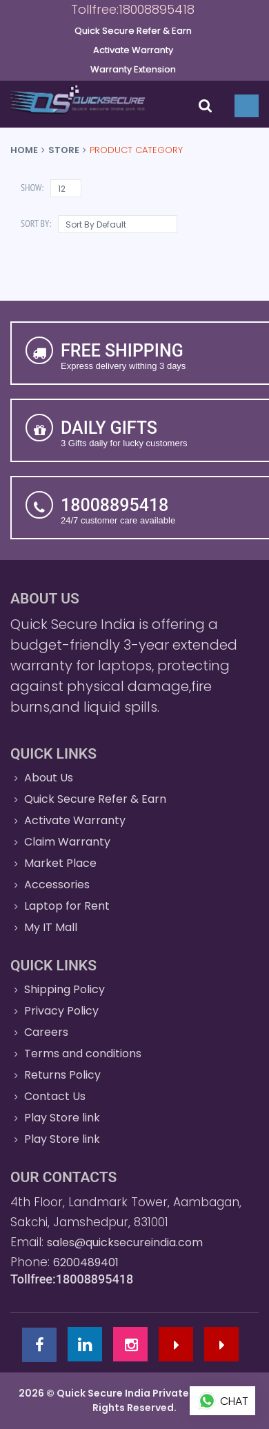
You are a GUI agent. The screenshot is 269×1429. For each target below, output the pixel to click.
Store (63, 150)
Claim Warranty (67, 842)
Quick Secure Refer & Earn (95, 799)
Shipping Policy (64, 989)
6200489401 (86, 1262)
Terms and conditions (82, 1053)
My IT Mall (50, 927)
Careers (46, 1032)
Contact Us (55, 1096)
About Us (48, 778)
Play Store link (62, 1118)
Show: (32, 187)
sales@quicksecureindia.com (125, 1242)
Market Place (60, 863)
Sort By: (36, 223)
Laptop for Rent (67, 906)
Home (24, 150)
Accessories (57, 884)
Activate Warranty (75, 820)
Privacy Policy (61, 1011)
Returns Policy (62, 1075)
